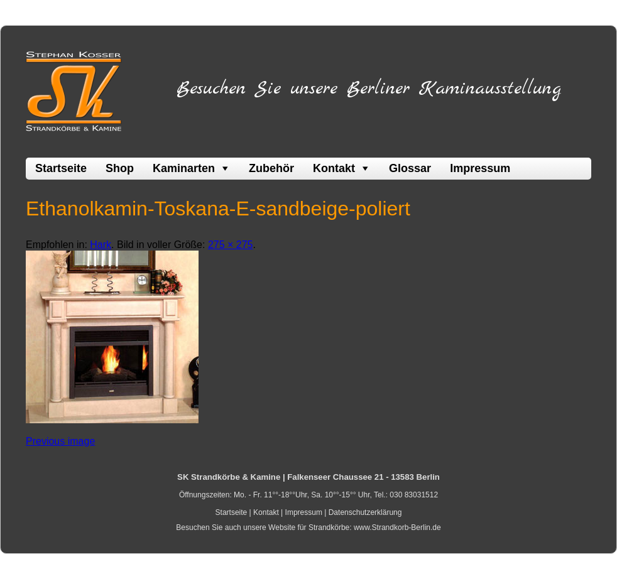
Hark (100, 244)
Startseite (61, 168)
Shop (120, 168)
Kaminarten (184, 168)
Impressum (480, 168)
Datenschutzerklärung (365, 512)
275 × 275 (230, 244)
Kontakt (334, 168)
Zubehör (271, 168)
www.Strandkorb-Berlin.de (397, 527)
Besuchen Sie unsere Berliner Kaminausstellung (369, 88)
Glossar (410, 168)
